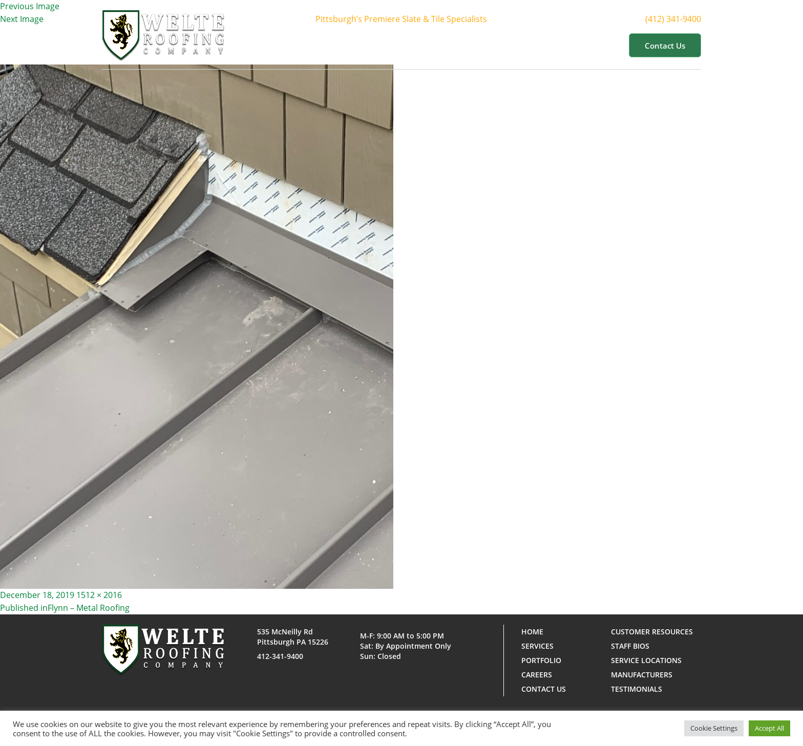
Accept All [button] (769, 728)
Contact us (665, 45)
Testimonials (636, 689)
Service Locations (646, 660)
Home (330, 45)
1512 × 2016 (99, 595)
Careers (536, 674)
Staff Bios (630, 646)
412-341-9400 (280, 656)
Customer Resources (572, 45)
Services (436, 45)
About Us (378, 45)
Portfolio (493, 45)
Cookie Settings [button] (713, 728)
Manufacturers (641, 674)
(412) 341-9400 (679, 19)
